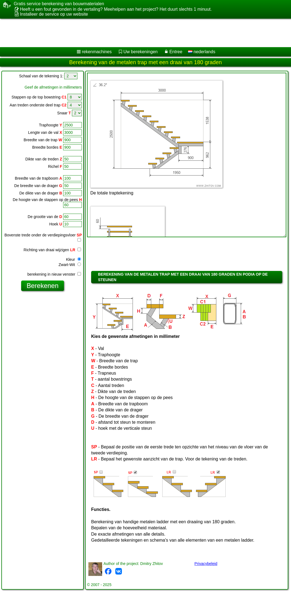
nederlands (202, 51)
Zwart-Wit (69, 264)
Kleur (73, 259)
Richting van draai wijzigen (52, 250)
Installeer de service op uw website (54, 14)
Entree (175, 51)
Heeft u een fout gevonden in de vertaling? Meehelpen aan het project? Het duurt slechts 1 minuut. (116, 9)
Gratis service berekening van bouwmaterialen (59, 3)
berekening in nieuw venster (54, 274)
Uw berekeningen (141, 51)
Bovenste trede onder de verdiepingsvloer (43, 235)
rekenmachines (97, 51)
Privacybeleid (205, 563)
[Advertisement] (140, 33)
